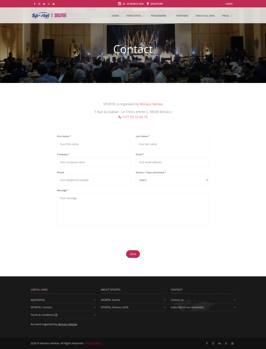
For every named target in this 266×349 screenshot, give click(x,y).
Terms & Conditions (44, 315)
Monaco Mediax (151, 104)
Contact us (177, 300)
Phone (60, 172)
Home (115, 15)
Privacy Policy (93, 343)
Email (140, 154)
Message (63, 190)
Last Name (143, 136)
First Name (64, 136)
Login (229, 3)
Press (226, 15)
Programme (159, 15)
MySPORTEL (38, 300)
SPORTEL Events (110, 300)
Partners (182, 15)
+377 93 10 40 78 (133, 117)
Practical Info (205, 15)
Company (63, 154)
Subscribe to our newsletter (187, 307)
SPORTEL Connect (41, 307)
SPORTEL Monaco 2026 (114, 307)
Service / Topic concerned (151, 172)
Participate (134, 15)
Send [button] (133, 254)
